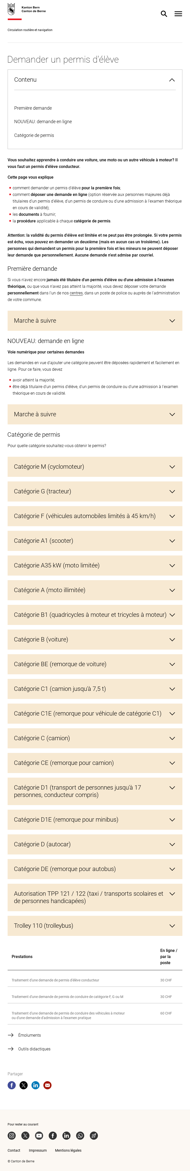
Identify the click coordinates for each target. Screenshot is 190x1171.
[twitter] (24, 1086)
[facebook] (12, 1086)
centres (76, 293)
